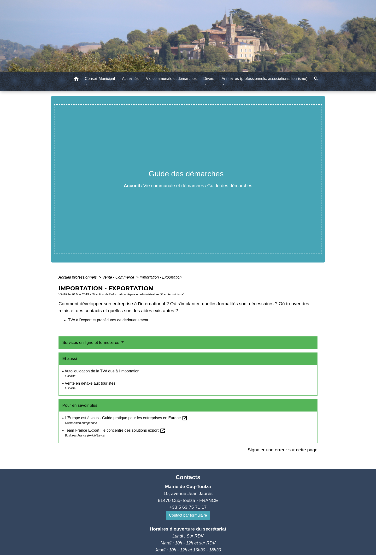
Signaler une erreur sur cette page (282, 449)
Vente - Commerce (118, 277)
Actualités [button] (130, 79)
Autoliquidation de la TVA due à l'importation (102, 371)
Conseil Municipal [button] (100, 79)
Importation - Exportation (161, 277)
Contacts (188, 477)
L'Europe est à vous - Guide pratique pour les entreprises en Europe (126, 418)
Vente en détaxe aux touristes (90, 383)
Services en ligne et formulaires (91, 342)
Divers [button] (208, 79)
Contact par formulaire (188, 515)
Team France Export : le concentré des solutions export (115, 430)
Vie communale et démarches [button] (171, 79)
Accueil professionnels (78, 277)
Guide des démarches (229, 185)
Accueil (132, 185)
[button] (76, 79)
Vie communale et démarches (173, 185)
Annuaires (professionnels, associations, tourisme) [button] (264, 79)
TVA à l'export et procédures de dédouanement (108, 320)
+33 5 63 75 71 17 (187, 507)
